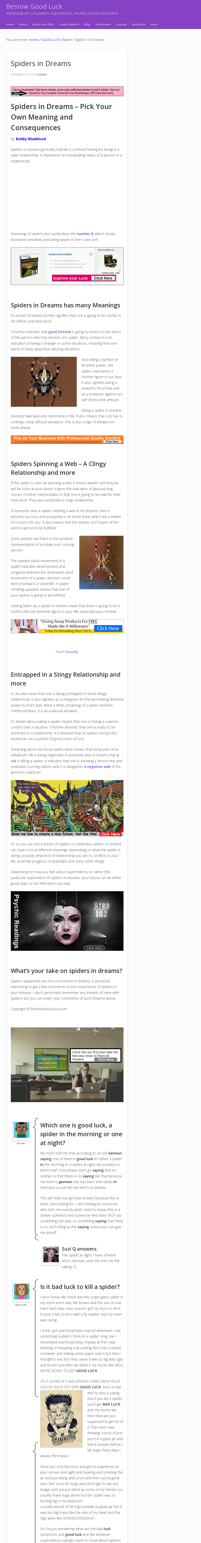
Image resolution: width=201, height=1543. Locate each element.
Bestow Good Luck (34, 6)
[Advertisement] (67, 196)
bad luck (32, 416)
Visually (71, 651)
